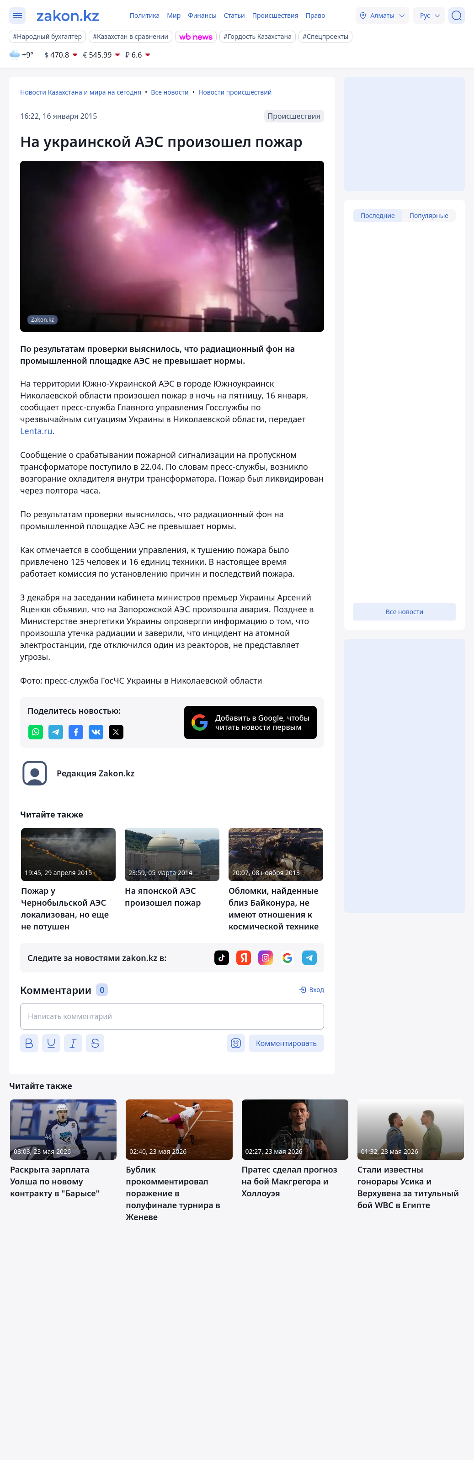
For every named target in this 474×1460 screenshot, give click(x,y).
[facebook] (76, 732)
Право (315, 15)
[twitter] (116, 732)
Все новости (169, 92)
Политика (145, 15)
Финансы (202, 15)
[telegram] (56, 732)
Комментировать (286, 1043)
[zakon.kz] (68, 15)
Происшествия (275, 15)
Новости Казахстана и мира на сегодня (80, 92)
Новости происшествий (235, 92)
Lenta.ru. (37, 430)
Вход (316, 989)
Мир (174, 15)
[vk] (96, 732)
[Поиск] (456, 15)
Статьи (234, 15)
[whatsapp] (35, 732)
